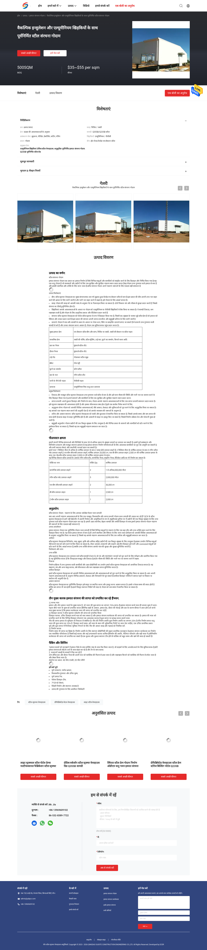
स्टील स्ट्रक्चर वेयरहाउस (36, 702)
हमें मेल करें (55, 53)
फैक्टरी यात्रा (72, 899)
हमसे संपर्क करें (73, 910)
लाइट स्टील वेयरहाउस (91, 702)
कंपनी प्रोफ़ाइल (73, 893)
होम (18, 16)
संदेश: (99, 803)
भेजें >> (145, 926)
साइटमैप (89, 940)
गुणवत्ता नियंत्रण (74, 904)
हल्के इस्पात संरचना (109, 905)
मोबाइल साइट (101, 940)
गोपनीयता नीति (116, 940)
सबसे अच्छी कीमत (29, 53)
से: (98, 837)
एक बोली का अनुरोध (177, 92)
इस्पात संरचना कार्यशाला (111, 899)
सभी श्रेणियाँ (107, 910)
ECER (162, 945)
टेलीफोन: (100, 852)
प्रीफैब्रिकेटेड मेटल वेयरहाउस (64, 702)
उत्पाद (25, 16)
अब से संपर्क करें (107, 867)
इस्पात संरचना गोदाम (37, 16)
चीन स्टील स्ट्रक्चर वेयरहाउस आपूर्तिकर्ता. (56, 945)
